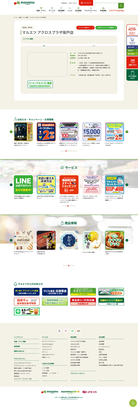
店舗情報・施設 (45, 49)
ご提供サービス (95, 49)
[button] (61, 156)
